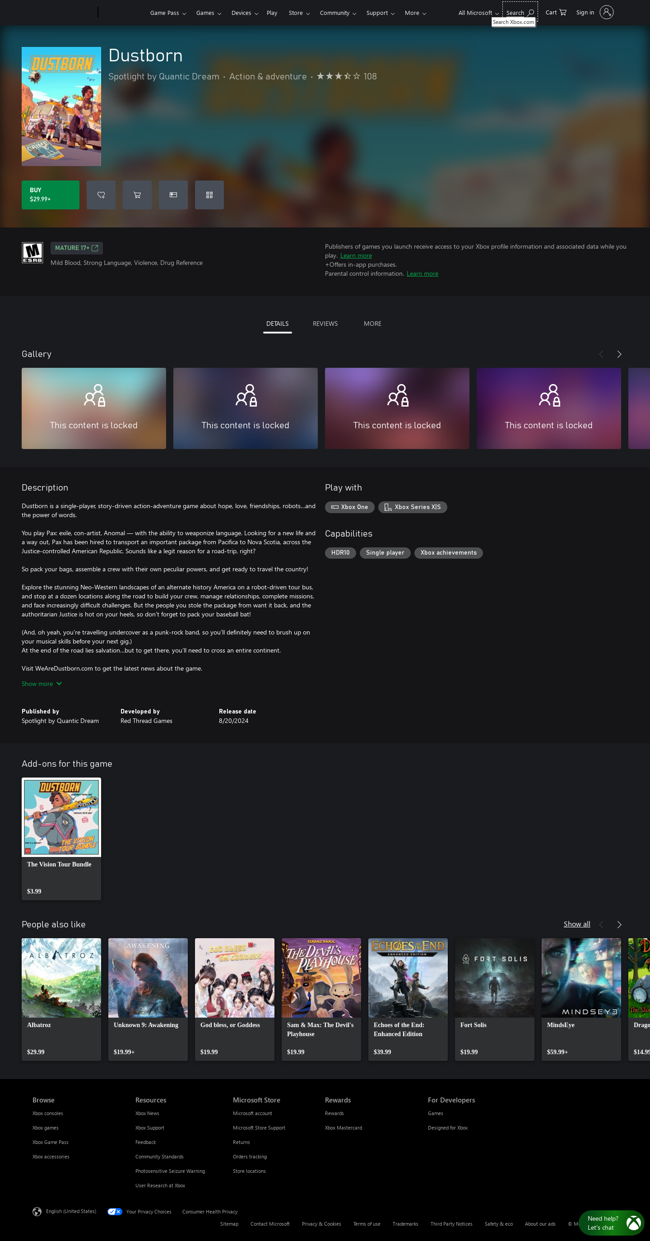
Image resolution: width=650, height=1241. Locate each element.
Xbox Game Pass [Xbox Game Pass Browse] (50, 1142)
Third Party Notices (452, 1224)
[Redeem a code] (209, 195)
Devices (241, 12)
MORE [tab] (372, 323)
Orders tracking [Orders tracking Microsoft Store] (250, 1156)
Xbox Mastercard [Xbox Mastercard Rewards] (343, 1127)
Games (205, 12)
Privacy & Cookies (321, 1224)
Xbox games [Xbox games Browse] (45, 1127)
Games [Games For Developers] (435, 1113)
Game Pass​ (164, 12)
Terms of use (367, 1224)
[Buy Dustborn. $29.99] (50, 195)
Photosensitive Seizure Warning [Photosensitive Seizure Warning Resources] (170, 1171)
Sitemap (229, 1224)
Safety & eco (499, 1224)
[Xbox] (123, 12)
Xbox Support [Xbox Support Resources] (149, 1127)
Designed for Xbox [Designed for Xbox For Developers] (448, 1127)
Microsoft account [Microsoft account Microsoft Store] (252, 1113)
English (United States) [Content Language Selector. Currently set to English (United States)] (71, 1211)
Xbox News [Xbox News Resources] (147, 1113)
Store (296, 12)
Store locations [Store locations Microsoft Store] (249, 1171)
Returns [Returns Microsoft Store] (241, 1142)
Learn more (356, 255)
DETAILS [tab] (277, 323)
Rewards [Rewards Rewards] (334, 1113)
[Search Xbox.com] (520, 11)
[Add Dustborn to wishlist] (101, 195)
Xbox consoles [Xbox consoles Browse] (47, 1113)
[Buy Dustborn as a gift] (173, 195)
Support (377, 12)
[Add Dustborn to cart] (137, 195)
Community (334, 12)
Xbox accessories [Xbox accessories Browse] (51, 1156)
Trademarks (405, 1224)
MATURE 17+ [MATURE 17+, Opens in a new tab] (76, 248)
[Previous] (601, 354)
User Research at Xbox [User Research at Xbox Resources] (160, 1185)
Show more (42, 683)
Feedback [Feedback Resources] (145, 1142)
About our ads (540, 1224)
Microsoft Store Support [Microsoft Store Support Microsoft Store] (259, 1127)
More (412, 12)
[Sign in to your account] (594, 12)
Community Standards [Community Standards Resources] (159, 1156)
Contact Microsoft (270, 1224)
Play (272, 12)
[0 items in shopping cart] (556, 11)
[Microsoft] (63, 12)
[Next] (619, 354)
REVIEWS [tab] (325, 323)
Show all (577, 923)
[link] (61, 839)
